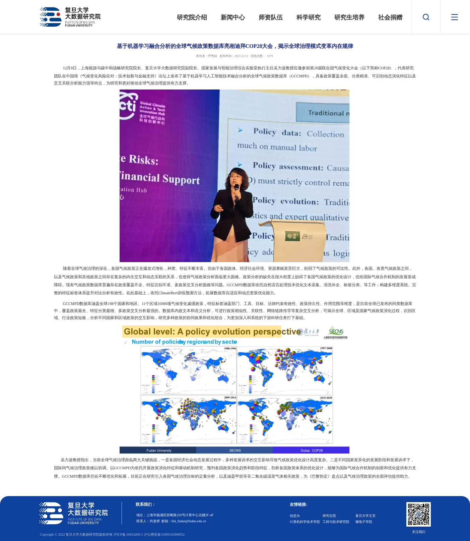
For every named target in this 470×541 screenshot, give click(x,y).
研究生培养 (349, 17)
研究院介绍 (192, 17)
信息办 (295, 516)
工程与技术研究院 (336, 522)
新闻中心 (233, 17)
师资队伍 (271, 17)
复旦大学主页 (365, 516)
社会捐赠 (390, 17)
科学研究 (308, 17)
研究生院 (329, 516)
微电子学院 (363, 522)
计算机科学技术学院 (305, 522)
